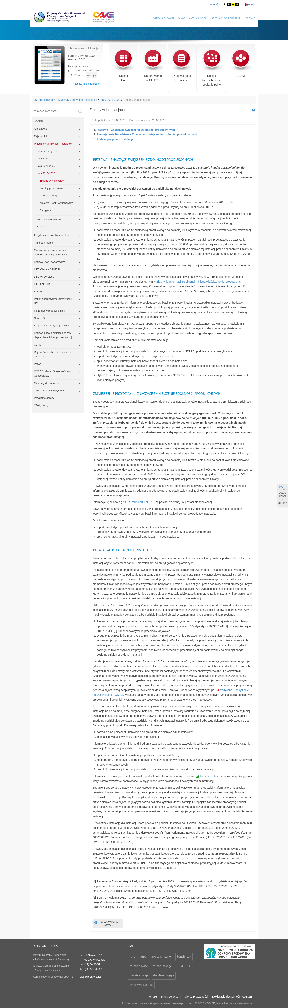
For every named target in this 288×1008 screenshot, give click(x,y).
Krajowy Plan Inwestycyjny (49, 261)
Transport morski (43, 242)
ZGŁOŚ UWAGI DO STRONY (282, 494)
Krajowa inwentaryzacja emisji (51, 325)
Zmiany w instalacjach (52, 180)
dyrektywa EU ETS (141, 984)
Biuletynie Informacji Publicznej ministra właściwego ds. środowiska (198, 281)
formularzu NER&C (144, 502)
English (251, 4)
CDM (180, 966)
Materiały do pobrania (225, 18)
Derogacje (45, 210)
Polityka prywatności (195, 996)
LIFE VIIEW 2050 (44, 276)
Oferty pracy (41, 405)
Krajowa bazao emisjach (182, 68)
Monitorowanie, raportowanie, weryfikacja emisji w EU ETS (51, 252)
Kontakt (249, 18)
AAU (132, 956)
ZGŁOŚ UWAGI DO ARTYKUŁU (106, 923)
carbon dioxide (139, 966)
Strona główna (163, 18)
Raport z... (80, 75)
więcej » (91, 75)
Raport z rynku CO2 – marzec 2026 (82, 57)
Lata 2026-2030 (46, 158)
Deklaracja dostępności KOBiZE (232, 996)
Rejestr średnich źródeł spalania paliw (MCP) (52, 354)
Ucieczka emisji (49, 195)
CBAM (240, 65)
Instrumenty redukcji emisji (49, 310)
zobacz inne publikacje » (88, 83)
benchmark (184, 956)
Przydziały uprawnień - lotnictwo (52, 235)
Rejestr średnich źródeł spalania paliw (211, 70)
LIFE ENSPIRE (43, 284)
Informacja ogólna (47, 151)
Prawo (37, 363)
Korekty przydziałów (51, 188)
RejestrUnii (123, 68)
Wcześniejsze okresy (49, 219)
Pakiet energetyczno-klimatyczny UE (53, 301)
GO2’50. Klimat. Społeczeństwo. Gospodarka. (52, 373)
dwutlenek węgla (163, 975)
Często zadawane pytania (49, 390)
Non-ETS (39, 318)
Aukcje (38, 291)
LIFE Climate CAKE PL (47, 269)
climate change (139, 975)
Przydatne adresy (44, 397)
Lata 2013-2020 (110, 99)
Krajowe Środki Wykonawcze (56, 202)
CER (191, 966)
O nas (181, 18)
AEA (143, 956)
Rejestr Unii (40, 136)
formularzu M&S (210, 776)
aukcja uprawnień (161, 956)
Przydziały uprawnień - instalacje (76, 99)
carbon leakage (162, 966)
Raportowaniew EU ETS (152, 68)
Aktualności (197, 18)
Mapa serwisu (169, 996)
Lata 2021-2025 (46, 165)
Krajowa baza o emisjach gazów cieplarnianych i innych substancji (53, 335)
